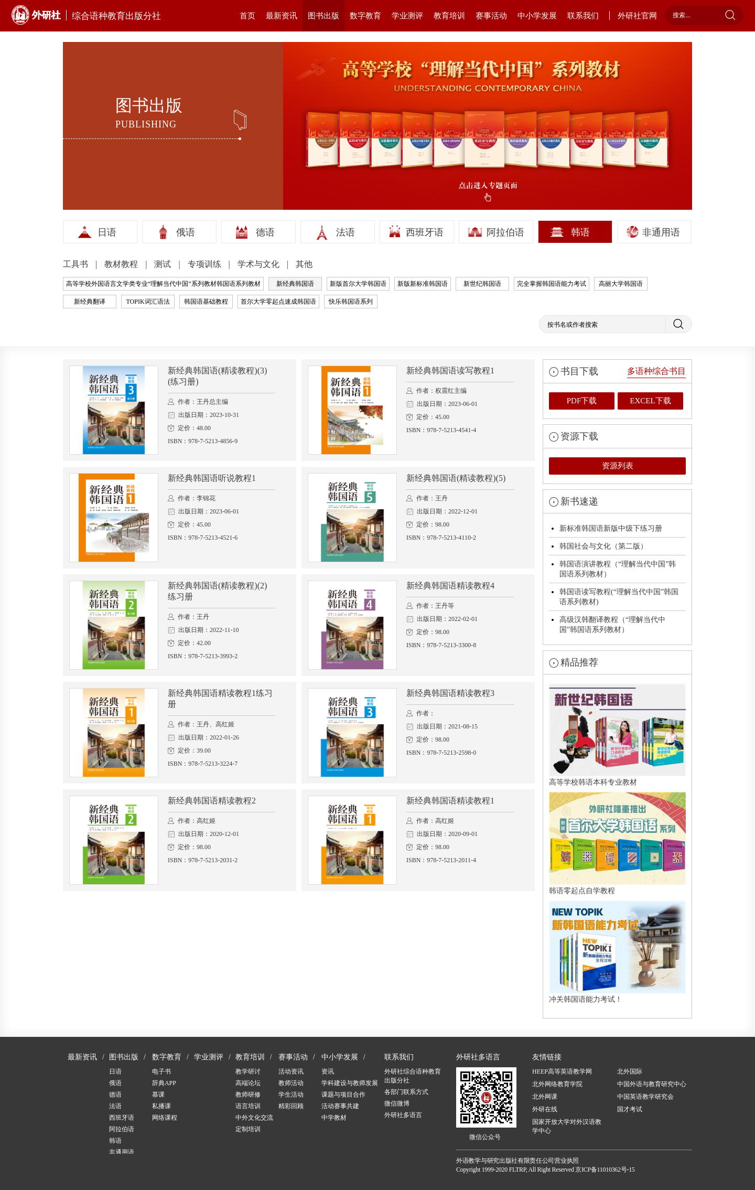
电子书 (161, 1071)
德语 (265, 232)
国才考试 (629, 1109)
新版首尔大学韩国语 (358, 283)
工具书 (76, 264)
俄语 (185, 232)
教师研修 (248, 1094)
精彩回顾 (291, 1106)
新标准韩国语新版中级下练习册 (610, 528)
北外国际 (629, 1071)
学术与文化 (260, 264)
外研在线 (544, 1109)
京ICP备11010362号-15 (604, 1169)
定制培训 (248, 1129)
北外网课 (544, 1096)
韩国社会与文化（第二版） (603, 546)
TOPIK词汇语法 (147, 301)
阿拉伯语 (505, 232)
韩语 (580, 232)
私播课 (161, 1106)
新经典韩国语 (295, 283)
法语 (345, 232)
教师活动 (291, 1083)
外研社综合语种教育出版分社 (412, 1076)
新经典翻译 (89, 301)
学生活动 (291, 1094)
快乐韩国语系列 (351, 301)
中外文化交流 (254, 1117)
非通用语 (661, 232)
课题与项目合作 (343, 1094)
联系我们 (583, 16)
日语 (107, 232)
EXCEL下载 (650, 400)
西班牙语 (425, 232)
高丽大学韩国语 (621, 283)
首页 (247, 16)
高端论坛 (248, 1083)
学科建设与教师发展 (349, 1083)
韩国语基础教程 (206, 301)
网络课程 (164, 1117)
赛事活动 (491, 16)
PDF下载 (582, 400)
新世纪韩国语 (482, 283)
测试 (163, 264)
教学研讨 (248, 1071)
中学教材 (334, 1117)
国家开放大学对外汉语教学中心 (566, 1126)
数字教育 (365, 16)
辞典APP (164, 1083)
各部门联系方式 (406, 1092)
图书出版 (323, 16)
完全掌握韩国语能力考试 (551, 283)
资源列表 (617, 466)
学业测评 (407, 16)
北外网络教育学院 (557, 1084)
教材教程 (122, 264)
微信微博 (396, 1103)
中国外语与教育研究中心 (651, 1084)
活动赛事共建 (340, 1106)
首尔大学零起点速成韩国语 (278, 301)
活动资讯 (291, 1071)
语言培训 (248, 1106)
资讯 (327, 1071)
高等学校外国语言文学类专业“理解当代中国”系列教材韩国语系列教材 (163, 283)
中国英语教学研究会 (645, 1096)
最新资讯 (281, 16)
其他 (304, 264)
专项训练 (205, 264)
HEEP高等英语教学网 (562, 1071)
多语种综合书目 (656, 371)
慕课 (158, 1094)
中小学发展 (537, 16)
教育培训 (449, 16)
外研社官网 (637, 16)
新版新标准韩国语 (422, 283)
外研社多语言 (403, 1115)
